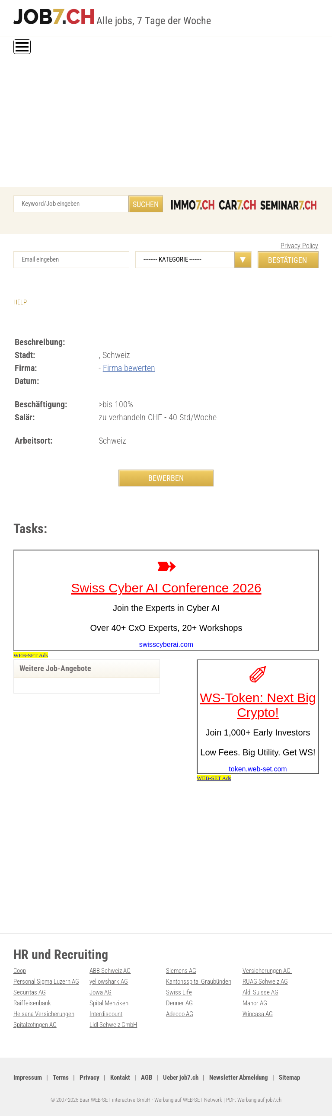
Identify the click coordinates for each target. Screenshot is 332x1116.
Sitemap (289, 1077)
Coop (19, 971)
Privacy (89, 1077)
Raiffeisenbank (32, 1003)
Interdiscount (105, 1014)
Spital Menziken (108, 1003)
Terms (61, 1077)
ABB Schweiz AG (110, 971)
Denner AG (179, 1003)
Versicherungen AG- (267, 971)
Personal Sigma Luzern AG (46, 981)
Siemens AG (181, 971)
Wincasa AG (258, 1014)
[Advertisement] (166, 121)
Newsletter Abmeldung (238, 1077)
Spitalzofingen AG (35, 1025)
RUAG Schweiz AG (265, 981)
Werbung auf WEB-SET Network (188, 1100)
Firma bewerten (129, 368)
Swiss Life (179, 992)
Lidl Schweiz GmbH (113, 1025)
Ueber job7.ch (180, 1077)
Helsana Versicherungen (43, 1014)
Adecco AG (179, 1014)
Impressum (27, 1077)
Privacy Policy (299, 246)
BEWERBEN (166, 478)
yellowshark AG (108, 981)
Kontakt (120, 1077)
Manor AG (255, 1003)
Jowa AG (100, 992)
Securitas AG (29, 992)
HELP (20, 302)
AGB (146, 1077)
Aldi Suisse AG (260, 992)
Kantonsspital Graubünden (198, 981)
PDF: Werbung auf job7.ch (253, 1100)
